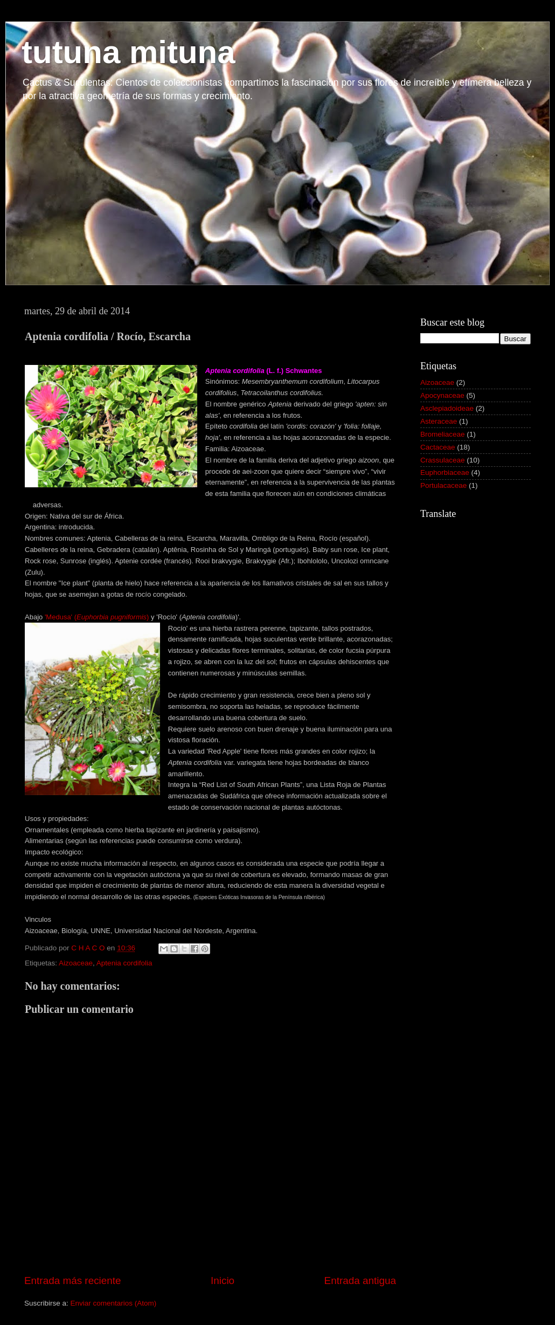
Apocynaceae (442, 395)
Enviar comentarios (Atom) (114, 1303)
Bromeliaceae (442, 434)
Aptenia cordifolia (124, 963)
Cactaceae (437, 447)
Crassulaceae (442, 460)
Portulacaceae (443, 485)
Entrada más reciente (72, 1280)
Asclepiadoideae (447, 408)
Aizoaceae (76, 963)
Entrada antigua (360, 1280)
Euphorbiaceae (444, 472)
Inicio (222, 1280)
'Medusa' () (97, 617)
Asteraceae (438, 421)
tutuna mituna (128, 52)
